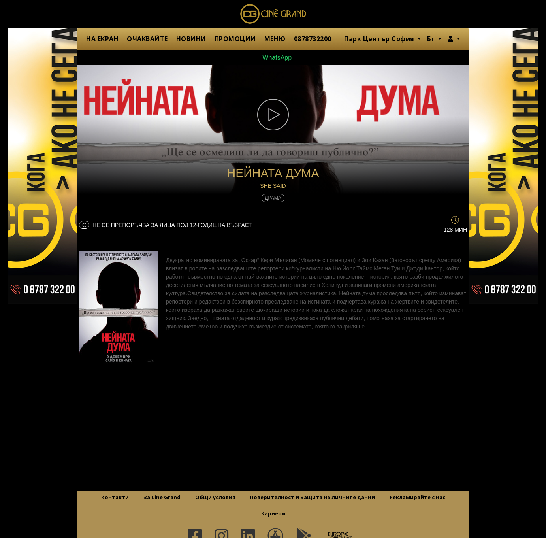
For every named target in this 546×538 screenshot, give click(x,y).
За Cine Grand (162, 497)
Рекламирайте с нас (417, 497)
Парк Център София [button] (380, 38)
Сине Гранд (273, 14)
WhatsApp (273, 57)
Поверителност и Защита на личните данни (312, 497)
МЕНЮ (275, 38)
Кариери (273, 513)
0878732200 (312, 38)
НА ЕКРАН (102, 38)
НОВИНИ (191, 38)
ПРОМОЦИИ (235, 38)
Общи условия (215, 497)
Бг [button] (432, 38)
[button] (453, 39)
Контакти (115, 497)
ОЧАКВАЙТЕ (147, 38)
